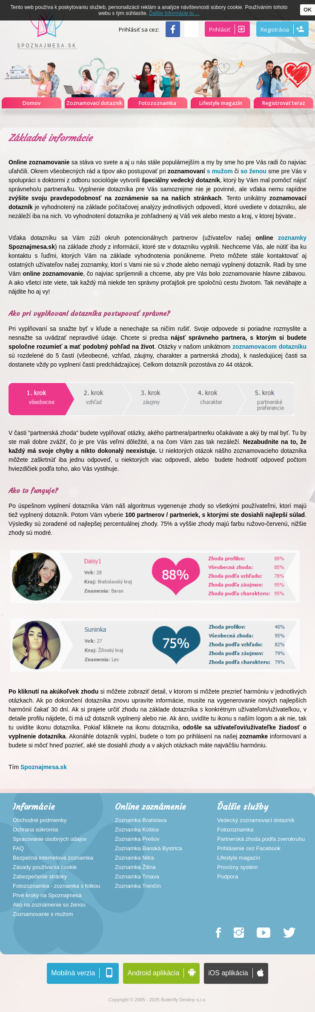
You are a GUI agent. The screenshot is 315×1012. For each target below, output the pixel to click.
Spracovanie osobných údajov (49, 839)
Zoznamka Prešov (137, 839)
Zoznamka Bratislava (140, 820)
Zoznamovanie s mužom (43, 914)
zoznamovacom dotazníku (269, 346)
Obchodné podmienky (39, 820)
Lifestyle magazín (238, 858)
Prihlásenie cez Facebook (249, 849)
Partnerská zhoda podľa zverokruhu (261, 839)
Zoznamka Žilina (135, 867)
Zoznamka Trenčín (138, 886)
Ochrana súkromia (35, 830)
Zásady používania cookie (45, 867)
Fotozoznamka (235, 830)
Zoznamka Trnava (137, 877)
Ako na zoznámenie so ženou (49, 905)
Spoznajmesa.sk (43, 767)
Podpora (227, 877)
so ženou (252, 171)
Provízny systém (237, 867)
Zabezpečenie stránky (40, 877)
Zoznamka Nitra (134, 858)
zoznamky (289, 237)
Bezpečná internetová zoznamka (53, 858)
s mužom (220, 171)
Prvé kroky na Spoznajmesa (47, 895)
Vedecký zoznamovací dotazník (256, 820)
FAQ (18, 849)
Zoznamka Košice (137, 830)
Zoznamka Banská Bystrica (148, 849)
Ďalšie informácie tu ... (174, 13)
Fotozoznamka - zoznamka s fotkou (56, 886)
